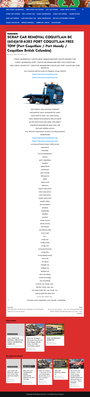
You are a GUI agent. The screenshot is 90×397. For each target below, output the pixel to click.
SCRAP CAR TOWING (60, 14)
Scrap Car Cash (12, 54)
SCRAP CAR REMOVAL (44, 14)
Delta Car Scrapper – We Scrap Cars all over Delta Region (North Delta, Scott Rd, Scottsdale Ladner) (35, 342)
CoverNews (51, 394)
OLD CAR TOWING (52, 10)
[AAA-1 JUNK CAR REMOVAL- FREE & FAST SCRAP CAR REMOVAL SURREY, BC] (15, 330)
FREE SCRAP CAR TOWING (35, 10)
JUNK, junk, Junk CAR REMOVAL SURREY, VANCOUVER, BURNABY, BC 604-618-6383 (29, 375)
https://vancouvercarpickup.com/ (45, 77)
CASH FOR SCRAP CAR (28, 18)
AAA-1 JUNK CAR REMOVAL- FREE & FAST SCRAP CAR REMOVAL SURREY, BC (15, 341)
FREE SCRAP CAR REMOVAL (15, 10)
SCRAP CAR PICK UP (12, 23)
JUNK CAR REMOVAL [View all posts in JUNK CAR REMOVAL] (12, 33)
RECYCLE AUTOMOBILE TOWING (64, 18)
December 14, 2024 (28, 383)
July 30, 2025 (19, 346)
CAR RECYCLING (74, 14)
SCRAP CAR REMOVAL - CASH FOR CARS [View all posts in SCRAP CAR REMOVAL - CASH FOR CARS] (54, 331)
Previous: (26, 309)
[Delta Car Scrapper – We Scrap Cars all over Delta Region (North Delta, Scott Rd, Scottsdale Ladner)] (35, 330)
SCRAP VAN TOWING (13, 14)
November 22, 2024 (52, 343)
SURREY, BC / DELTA (42, 23)
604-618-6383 (56, 23)
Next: (64, 310)
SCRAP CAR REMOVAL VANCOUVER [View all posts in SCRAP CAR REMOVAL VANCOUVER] (52, 333)
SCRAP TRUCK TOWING (68, 10)
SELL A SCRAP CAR (28, 14)
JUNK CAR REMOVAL (44, 18)
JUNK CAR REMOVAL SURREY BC (54, 339)
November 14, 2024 (76, 386)
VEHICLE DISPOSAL (27, 23)
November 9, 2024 (22, 54)
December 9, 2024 (32, 349)
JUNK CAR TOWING (12, 18)
